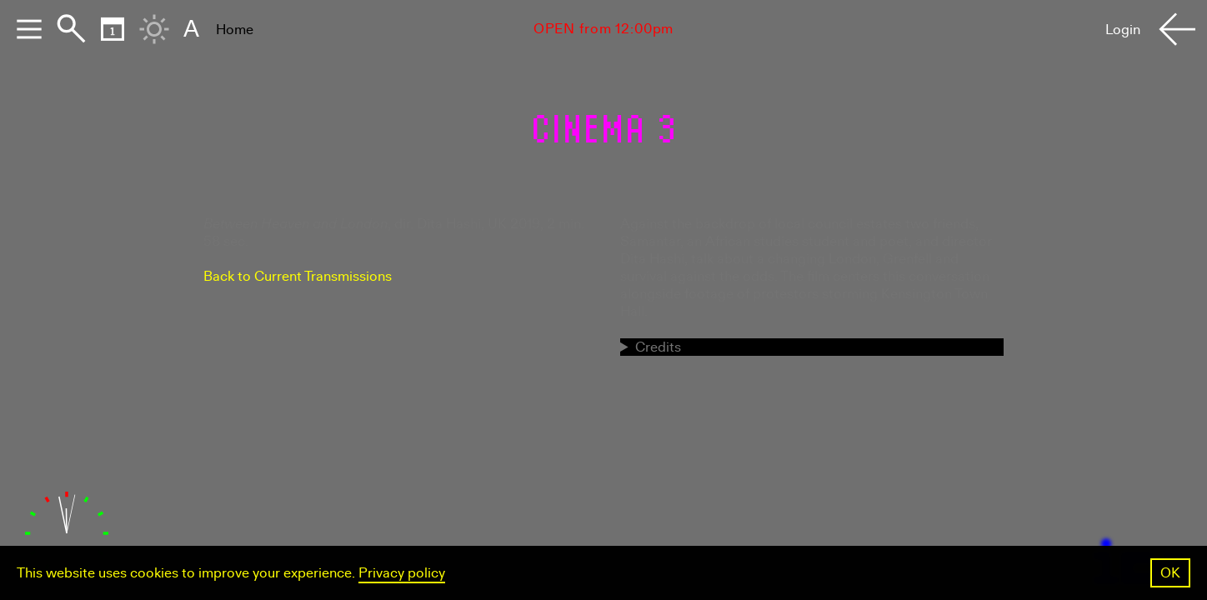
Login (1122, 29)
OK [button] (1170, 573)
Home (234, 29)
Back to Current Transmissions (297, 276)
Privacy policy (401, 573)
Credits (658, 347)
